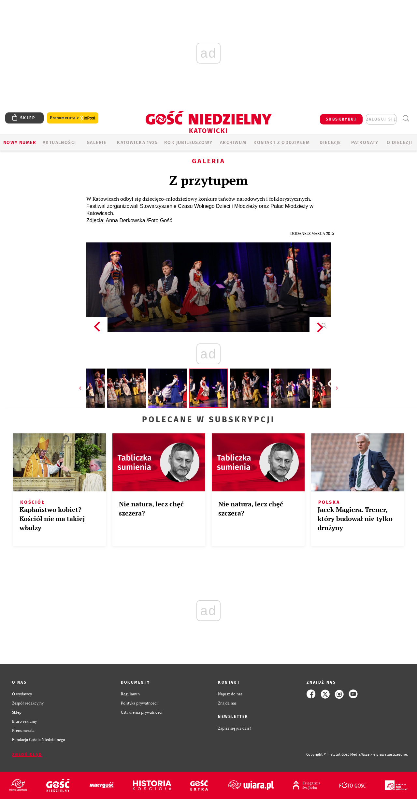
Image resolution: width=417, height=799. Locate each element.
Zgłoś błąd (27, 754)
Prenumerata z (72, 118)
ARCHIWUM (233, 142)
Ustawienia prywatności (142, 712)
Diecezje (330, 142)
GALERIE (97, 142)
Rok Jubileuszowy (188, 142)
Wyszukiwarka (406, 118)
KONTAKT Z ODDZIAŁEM (281, 142)
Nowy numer (19, 142)
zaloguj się (381, 119)
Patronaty (365, 142)
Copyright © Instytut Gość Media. (333, 754)
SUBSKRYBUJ (341, 119)
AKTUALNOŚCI (59, 142)
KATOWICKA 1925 (137, 142)
